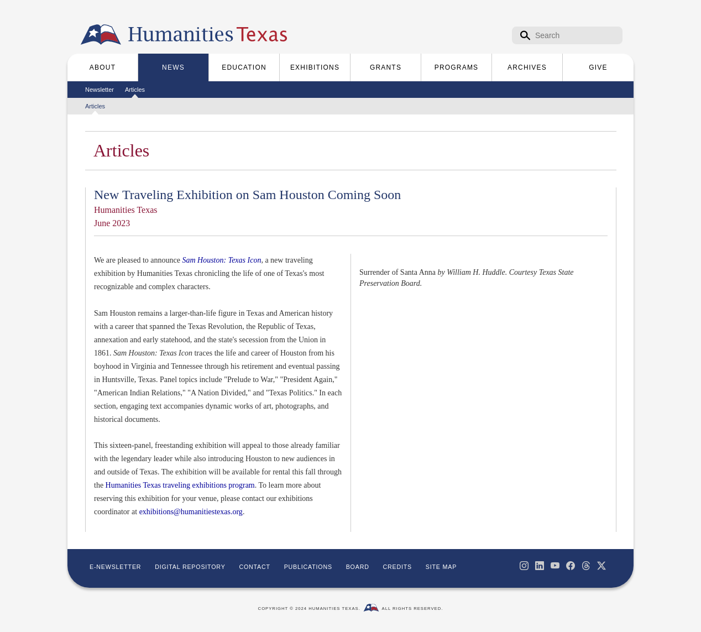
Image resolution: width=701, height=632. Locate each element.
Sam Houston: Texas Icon (221, 260)
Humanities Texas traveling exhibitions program (180, 485)
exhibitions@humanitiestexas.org (191, 512)
